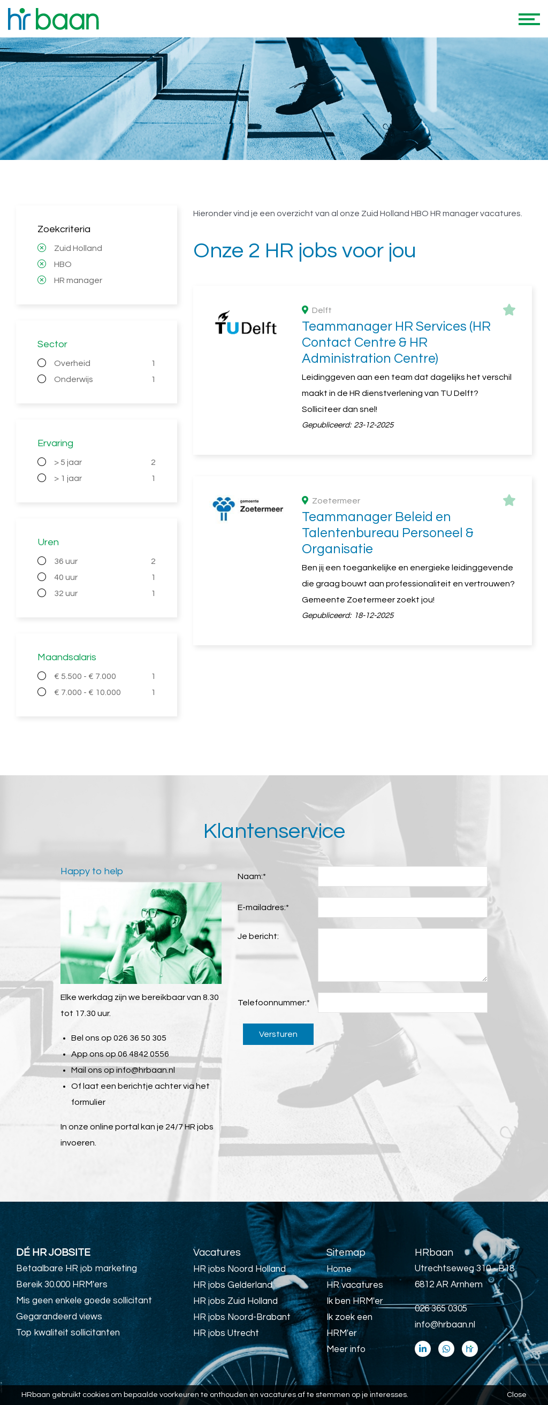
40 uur (105, 577)
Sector (52, 344)
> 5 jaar (105, 462)
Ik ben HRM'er (354, 1301)
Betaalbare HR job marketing (76, 1268)
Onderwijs (105, 379)
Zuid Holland (78, 248)
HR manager (78, 280)
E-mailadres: (263, 907)
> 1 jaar (105, 478)
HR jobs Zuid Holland (235, 1301)
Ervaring (55, 443)
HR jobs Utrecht (226, 1333)
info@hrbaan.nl (145, 1070)
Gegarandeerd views (59, 1317)
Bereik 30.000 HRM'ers (62, 1284)
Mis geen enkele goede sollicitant (84, 1300)
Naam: (252, 876)
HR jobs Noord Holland (239, 1269)
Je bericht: (258, 936)
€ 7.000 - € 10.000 (105, 692)
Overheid (105, 363)
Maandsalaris (66, 657)
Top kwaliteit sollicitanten (68, 1333)
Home (339, 1269)
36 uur (105, 561)
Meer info (346, 1349)
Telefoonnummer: (274, 1002)
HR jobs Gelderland (232, 1285)
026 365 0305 (441, 1309)
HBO (63, 264)
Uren (48, 542)
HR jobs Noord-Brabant (242, 1317)
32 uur (105, 593)
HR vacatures (354, 1285)
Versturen (278, 1034)
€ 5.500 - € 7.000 (105, 676)
